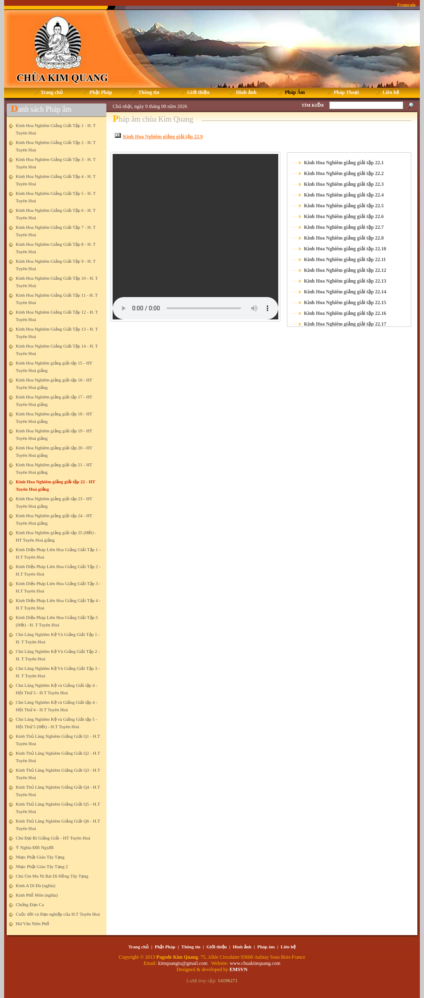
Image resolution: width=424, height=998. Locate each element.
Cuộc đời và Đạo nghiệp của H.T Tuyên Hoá (58, 914)
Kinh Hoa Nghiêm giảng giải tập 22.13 (345, 281)
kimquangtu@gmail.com (183, 963)
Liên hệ (288, 946)
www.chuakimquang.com (255, 963)
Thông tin (190, 946)
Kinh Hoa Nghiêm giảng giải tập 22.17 (345, 324)
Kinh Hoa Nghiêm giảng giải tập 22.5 (344, 206)
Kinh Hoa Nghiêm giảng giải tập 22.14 (345, 292)
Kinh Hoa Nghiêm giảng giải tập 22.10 (345, 249)
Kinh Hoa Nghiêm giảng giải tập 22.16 (345, 313)
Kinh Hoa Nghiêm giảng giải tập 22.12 (345, 270)
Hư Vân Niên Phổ (32, 923)
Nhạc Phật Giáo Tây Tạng (40, 856)
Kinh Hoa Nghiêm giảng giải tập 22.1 (344, 163)
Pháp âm (266, 946)
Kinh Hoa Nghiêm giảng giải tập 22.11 (345, 259)
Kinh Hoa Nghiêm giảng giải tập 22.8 (344, 238)
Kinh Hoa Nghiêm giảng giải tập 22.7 (344, 227)
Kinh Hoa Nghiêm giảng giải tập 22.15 (345, 302)
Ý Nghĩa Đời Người (35, 847)
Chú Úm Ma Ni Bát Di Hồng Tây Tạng (52, 875)
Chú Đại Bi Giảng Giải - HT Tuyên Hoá (53, 837)
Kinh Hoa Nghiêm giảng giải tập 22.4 (344, 195)
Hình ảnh (242, 946)
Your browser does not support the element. (195, 236)
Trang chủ (138, 946)
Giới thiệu (216, 946)
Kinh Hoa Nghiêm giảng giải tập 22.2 (344, 173)
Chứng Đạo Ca (30, 904)
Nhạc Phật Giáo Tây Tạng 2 (42, 866)
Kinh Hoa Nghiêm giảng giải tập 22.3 (344, 184)
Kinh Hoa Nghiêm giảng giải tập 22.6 (344, 216)
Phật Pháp (165, 946)
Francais (406, 5)
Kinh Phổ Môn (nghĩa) (37, 894)
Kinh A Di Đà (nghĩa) (35, 885)
